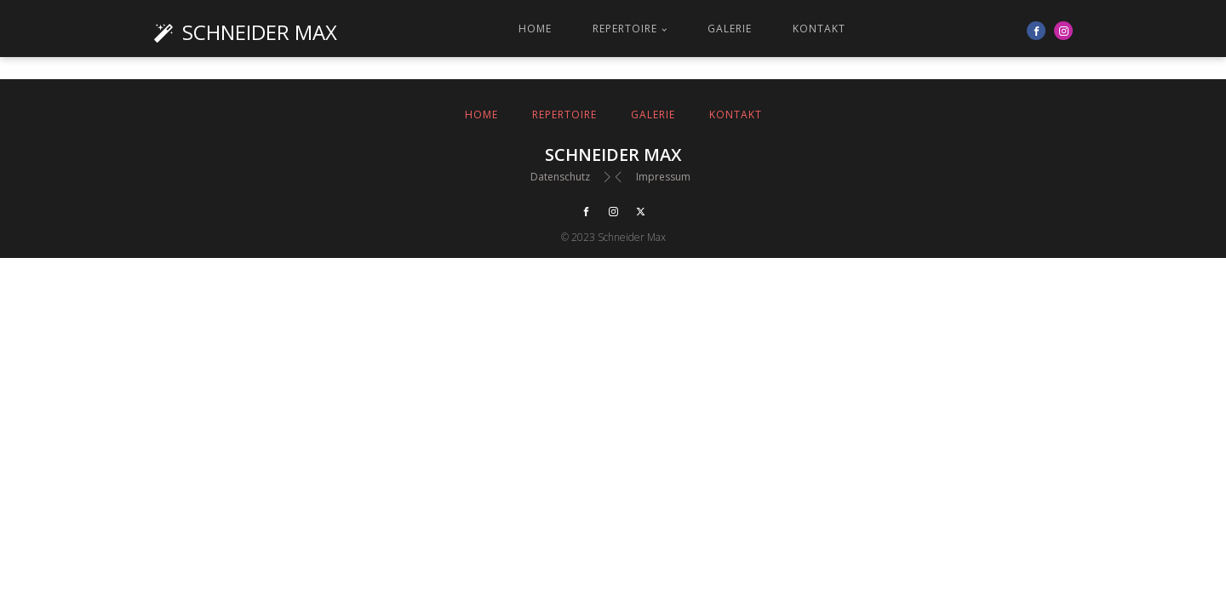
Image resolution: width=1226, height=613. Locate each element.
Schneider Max (259, 32)
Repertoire (625, 28)
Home (535, 28)
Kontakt (819, 28)
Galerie (730, 28)
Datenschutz (560, 176)
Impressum (663, 176)
